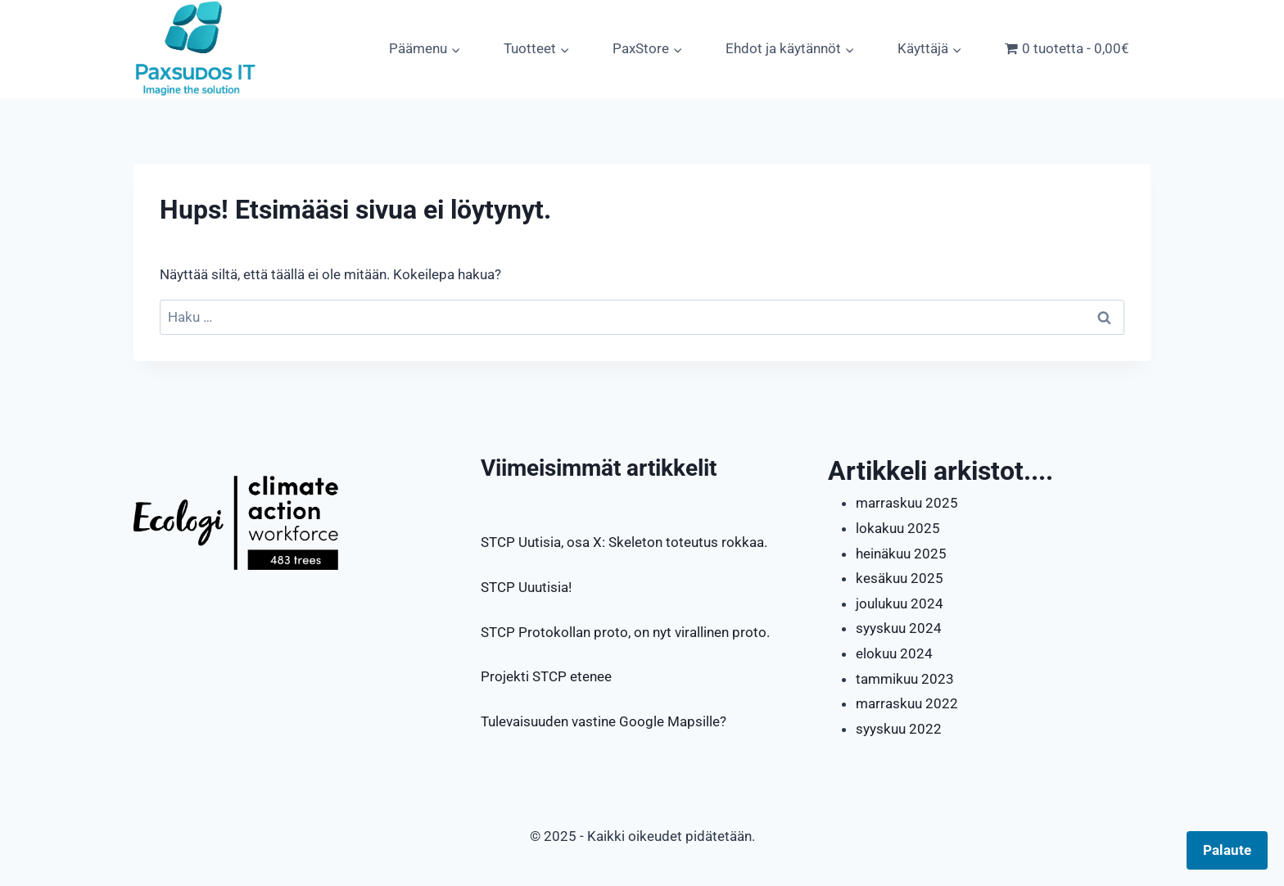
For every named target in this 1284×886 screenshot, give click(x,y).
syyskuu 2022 (899, 729)
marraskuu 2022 (907, 703)
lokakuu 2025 (898, 528)
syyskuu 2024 (899, 628)
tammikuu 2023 (905, 679)
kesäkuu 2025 (899, 578)
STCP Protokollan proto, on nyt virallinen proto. (625, 632)
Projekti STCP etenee (546, 676)
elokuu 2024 (894, 653)
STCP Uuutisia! (526, 587)
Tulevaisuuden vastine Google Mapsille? (603, 721)
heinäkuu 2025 (901, 553)
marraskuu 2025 (907, 503)
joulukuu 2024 (899, 603)
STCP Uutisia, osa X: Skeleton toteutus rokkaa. (624, 542)
